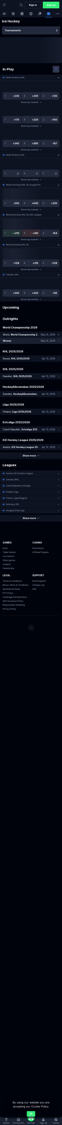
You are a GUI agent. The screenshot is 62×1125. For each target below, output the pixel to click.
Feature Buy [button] (8, 568)
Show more (31, 455)
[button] (31, 78)
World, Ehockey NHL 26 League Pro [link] (23, 185)
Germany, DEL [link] (12, 504)
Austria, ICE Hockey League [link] (19, 473)
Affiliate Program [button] (40, 552)
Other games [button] (9, 560)
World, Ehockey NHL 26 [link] (17, 244)
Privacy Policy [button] (9, 609)
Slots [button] (5, 548)
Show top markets (31, 102)
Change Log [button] (38, 585)
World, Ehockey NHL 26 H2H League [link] (23, 214)
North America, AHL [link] (15, 155)
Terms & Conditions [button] (12, 581)
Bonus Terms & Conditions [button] (15, 585)
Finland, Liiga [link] (12, 492)
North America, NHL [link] (15, 77)
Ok (31, 1113)
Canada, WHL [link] (12, 479)
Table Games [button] (9, 552)
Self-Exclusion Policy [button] (13, 601)
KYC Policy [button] (8, 593)
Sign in (33, 5)
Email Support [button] (39, 581)
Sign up (51, 5)
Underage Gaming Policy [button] (15, 597)
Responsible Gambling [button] (14, 605)
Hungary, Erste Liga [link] (15, 510)
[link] (4, 13)
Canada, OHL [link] (12, 274)
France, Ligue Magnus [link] (16, 498)
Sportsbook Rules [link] (11, 589)
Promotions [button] (38, 548)
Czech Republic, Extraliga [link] (18, 485)
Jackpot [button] (7, 564)
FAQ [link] (34, 589)
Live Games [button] (8, 556)
